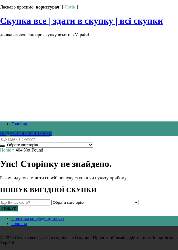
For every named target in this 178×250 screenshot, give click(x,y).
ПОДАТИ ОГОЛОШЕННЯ (26, 133)
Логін (69, 7)
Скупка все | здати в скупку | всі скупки (81, 21)
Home (5, 150)
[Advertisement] (89, 77)
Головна (19, 123)
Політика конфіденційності (37, 218)
